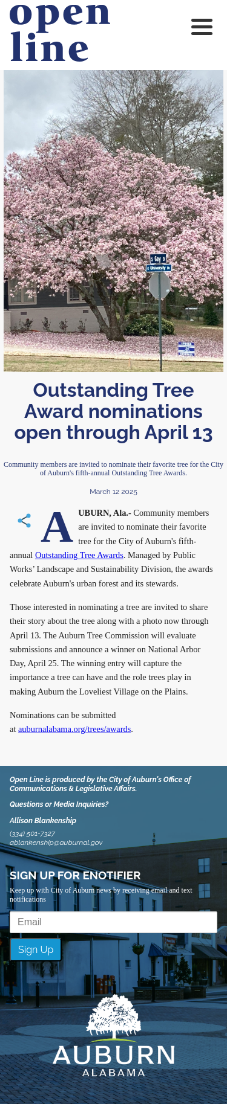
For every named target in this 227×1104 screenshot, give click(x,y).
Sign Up (35, 949)
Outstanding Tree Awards (79, 555)
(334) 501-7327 (32, 833)
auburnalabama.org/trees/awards (74, 729)
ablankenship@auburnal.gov (56, 842)
